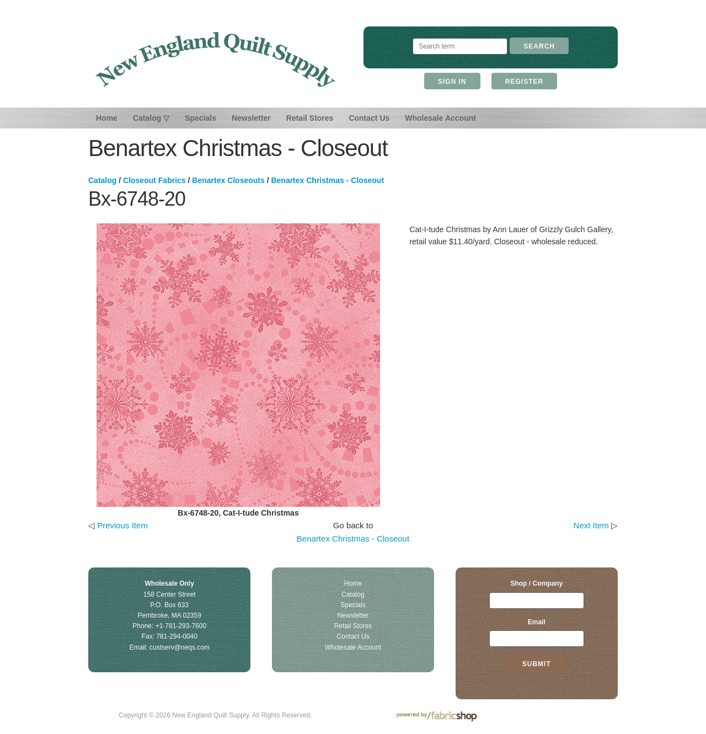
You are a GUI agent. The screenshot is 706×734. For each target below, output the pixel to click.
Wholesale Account (440, 118)
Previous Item (122, 525)
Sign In (452, 81)
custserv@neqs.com (179, 647)
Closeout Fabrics (154, 180)
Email (536, 622)
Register (524, 81)
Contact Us (369, 118)
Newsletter (251, 118)
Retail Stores (310, 118)
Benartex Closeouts (228, 180)
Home (106, 118)
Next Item (591, 525)
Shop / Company (536, 583)
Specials (200, 118)
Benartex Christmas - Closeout (327, 180)
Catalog (102, 180)
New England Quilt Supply (215, 59)
